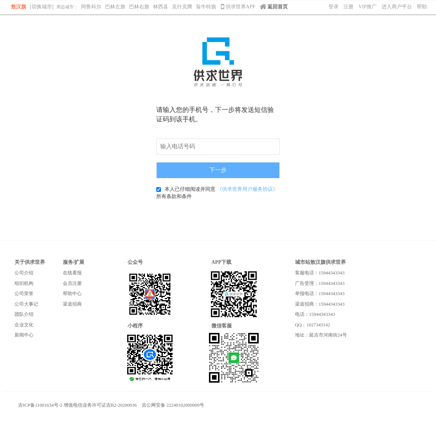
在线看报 (72, 272)
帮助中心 (72, 293)
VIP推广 (367, 6)
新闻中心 (24, 335)
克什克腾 (182, 6)
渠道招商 (72, 304)
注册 (348, 6)
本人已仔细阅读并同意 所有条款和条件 (217, 192)
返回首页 (274, 6)
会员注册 (72, 283)
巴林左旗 (115, 6)
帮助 (422, 6)
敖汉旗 (18, 6)
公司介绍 (24, 272)
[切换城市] (41, 6)
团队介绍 (24, 314)
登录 (333, 6)
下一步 (218, 170)
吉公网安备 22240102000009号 (173, 405)
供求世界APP (238, 6)
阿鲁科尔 (91, 6)
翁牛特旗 (206, 6)
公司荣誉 (24, 293)
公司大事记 (26, 304)
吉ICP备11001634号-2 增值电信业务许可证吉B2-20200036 (77, 405)
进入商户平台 (397, 6)
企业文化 (24, 324)
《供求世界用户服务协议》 (247, 189)
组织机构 (24, 283)
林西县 (160, 6)
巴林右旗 (139, 6)
